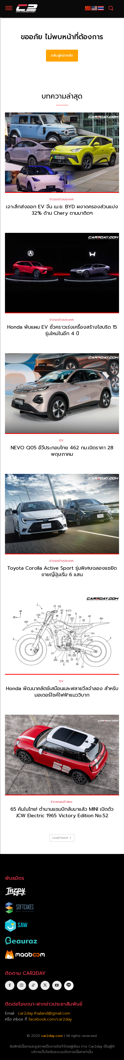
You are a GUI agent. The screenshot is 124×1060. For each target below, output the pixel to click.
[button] (110, 8)
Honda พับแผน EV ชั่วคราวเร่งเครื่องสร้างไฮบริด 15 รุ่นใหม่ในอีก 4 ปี (62, 330)
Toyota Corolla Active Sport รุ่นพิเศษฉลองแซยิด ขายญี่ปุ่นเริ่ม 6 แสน (62, 571)
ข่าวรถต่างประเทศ (61, 199)
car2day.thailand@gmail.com (44, 1013)
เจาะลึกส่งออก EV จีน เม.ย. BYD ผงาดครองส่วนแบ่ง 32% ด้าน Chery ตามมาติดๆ (62, 210)
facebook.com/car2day (50, 1019)
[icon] (69, 985)
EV (61, 440)
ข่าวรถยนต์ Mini (61, 801)
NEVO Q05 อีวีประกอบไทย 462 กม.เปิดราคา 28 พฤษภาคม (62, 451)
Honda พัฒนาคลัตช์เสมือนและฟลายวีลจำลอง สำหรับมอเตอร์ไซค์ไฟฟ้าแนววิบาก (62, 692)
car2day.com (52, 1035)
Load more (62, 838)
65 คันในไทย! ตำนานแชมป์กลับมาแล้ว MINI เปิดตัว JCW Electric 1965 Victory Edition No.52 (62, 812)
